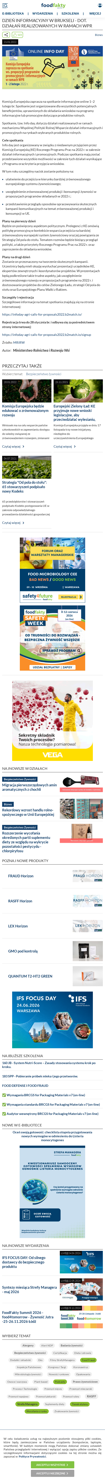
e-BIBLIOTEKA (13, 13)
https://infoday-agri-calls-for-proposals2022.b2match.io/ (42, 314)
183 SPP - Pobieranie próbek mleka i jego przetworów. (40, 1076)
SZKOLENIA (70, 13)
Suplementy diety (54, 1404)
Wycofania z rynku (36, 1411)
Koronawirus (80, 1367)
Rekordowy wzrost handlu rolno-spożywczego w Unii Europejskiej (28, 812)
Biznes (99, 34)
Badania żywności (71, 1345)
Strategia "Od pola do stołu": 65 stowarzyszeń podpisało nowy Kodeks (24, 486)
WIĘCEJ (95, 13)
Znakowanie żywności (66, 1411)
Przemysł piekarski (46, 1396)
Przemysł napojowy (19, 1396)
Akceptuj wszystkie (50, 1464)
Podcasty (60, 1381)
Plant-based (41, 1381)
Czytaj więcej (11, 446)
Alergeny (28, 1345)
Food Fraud (88, 1360)
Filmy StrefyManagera (62, 1360)
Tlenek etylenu (80, 1404)
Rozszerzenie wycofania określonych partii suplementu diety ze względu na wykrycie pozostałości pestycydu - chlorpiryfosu (26, 842)
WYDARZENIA (42, 13)
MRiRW (19, 342)
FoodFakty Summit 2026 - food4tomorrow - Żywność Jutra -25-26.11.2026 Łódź (27, 1317)
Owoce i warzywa (17, 1381)
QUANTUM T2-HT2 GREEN (30, 976)
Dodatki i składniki (20, 1360)
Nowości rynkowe (59, 1374)
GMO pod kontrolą (23, 951)
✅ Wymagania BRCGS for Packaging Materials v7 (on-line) (43, 1095)
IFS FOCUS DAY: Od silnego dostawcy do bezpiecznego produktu (23, 1262)
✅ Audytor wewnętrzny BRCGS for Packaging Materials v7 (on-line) (50, 1114)
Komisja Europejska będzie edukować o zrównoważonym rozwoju (25, 410)
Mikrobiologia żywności (28, 1374)
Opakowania (83, 1374)
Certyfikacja (60, 1352)
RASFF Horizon (20, 901)
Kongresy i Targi (57, 1367)
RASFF (91, 1396)
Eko (40, 1360)
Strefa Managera (27, 1404)
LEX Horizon (18, 926)
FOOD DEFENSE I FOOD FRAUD (25, 1086)
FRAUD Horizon (20, 876)
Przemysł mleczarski (80, 1388)
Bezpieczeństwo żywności (43, 374)
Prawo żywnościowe (85, 1381)
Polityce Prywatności (32, 1456)
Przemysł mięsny (53, 1388)
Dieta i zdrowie (82, 1352)
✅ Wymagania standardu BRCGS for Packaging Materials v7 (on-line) (51, 1104)
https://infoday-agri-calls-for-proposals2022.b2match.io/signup (46, 335)
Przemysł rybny (71, 1396)
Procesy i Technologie (25, 1388)
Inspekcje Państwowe (29, 1367)
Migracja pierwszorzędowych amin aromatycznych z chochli (29, 787)
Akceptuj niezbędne (50, 1473)
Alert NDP (47, 1345)
